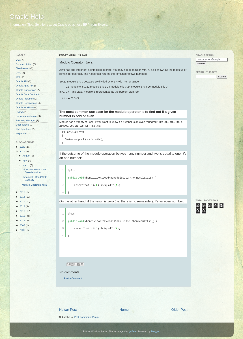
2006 (23, 230)
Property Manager (25, 120)
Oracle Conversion (26, 90)
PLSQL (20, 111)
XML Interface (23, 129)
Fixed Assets (23, 68)
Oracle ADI (22, 81)
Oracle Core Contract (27, 94)
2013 (23, 211)
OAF (18, 77)
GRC (18, 72)
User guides (22, 124)
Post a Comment (73, 277)
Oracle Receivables (26, 103)
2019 (23, 151)
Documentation (24, 64)
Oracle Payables (25, 98)
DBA (18, 59)
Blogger (155, 330)
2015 (23, 201)
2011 (23, 220)
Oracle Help (27, 16)
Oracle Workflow (25, 107)
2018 (23, 192)
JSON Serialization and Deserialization (34, 171)
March (26, 165)
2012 (23, 215)
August (27, 155)
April (25, 160)
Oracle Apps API (25, 85)
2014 (23, 206)
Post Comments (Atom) (86, 315)
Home (124, 308)
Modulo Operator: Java (34, 184)
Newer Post (68, 308)
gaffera (132, 330)
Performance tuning (26, 116)
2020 (23, 146)
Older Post (179, 308)
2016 (23, 196)
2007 (23, 225)
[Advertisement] (79, 41)
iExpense (21, 133)
